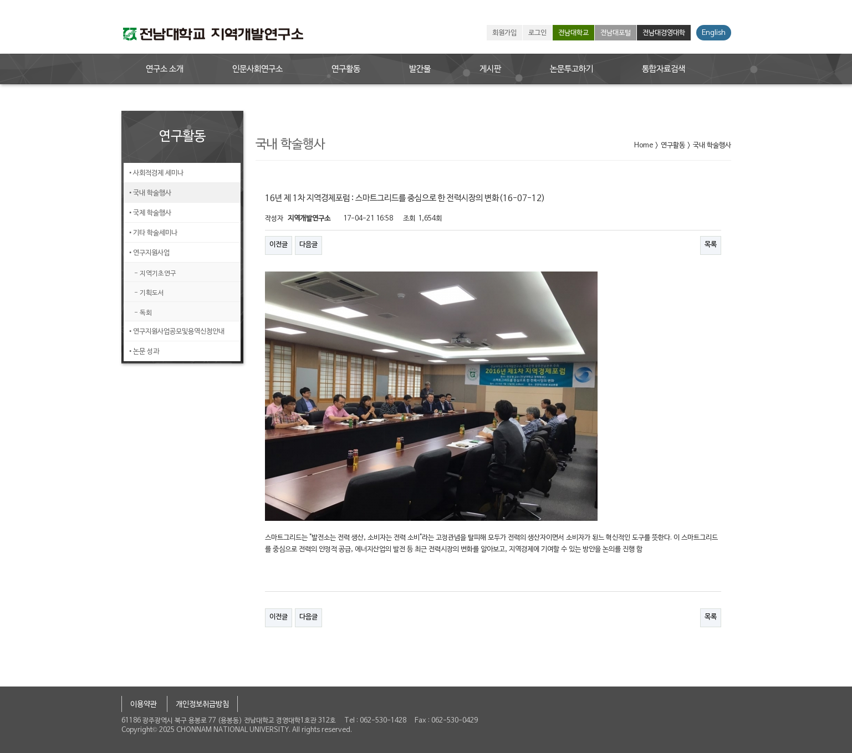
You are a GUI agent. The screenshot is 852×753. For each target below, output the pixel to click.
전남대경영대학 (663, 33)
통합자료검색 (663, 69)
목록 (711, 245)
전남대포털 (615, 33)
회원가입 (504, 33)
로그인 (537, 33)
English (714, 33)
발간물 (420, 69)
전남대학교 (573, 33)
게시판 (490, 69)
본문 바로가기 (0, 0)
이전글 (278, 245)
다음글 (308, 245)
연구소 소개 (164, 69)
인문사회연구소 (257, 69)
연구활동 (345, 69)
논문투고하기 (571, 69)
